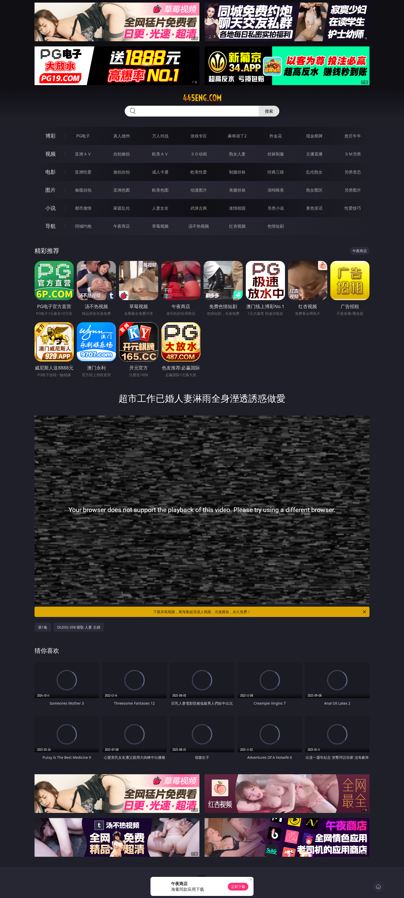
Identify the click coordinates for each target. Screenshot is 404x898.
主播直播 (314, 154)
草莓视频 (160, 226)
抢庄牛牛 (352, 136)
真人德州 (121, 136)
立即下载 (238, 886)
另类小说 (275, 208)
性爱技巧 (352, 208)
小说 (50, 207)
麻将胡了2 (237, 136)
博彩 (50, 135)
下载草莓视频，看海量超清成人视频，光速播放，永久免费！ (260, 612)
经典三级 (275, 172)
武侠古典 (198, 208)
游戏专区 (198, 136)
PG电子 (83, 136)
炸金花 (276, 136)
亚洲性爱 (83, 172)
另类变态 (352, 172)
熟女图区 (314, 190)
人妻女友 (160, 208)
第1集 (42, 627)
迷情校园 (237, 208)
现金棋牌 (314, 136)
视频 (50, 153)
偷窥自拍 (83, 190)
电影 (50, 171)
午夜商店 (121, 226)
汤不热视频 (198, 226)
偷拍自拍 (121, 172)
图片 (50, 189)
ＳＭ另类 (352, 154)
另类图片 (352, 190)
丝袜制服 (275, 154)
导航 (50, 226)
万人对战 (160, 136)
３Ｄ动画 (198, 154)
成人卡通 (160, 172)
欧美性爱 (198, 172)
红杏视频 (237, 226)
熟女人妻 (237, 154)
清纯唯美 (275, 190)
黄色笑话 (314, 208)
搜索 (269, 111)
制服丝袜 (237, 172)
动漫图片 (198, 190)
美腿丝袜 (237, 190)
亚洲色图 (121, 190)
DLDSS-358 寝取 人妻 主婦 (78, 627)
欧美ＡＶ (160, 154)
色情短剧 (275, 226)
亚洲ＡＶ (83, 154)
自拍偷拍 (121, 154)
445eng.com (202, 98)
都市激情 (83, 208)
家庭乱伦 (121, 208)
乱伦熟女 (314, 172)
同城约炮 (83, 226)
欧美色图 (160, 190)
